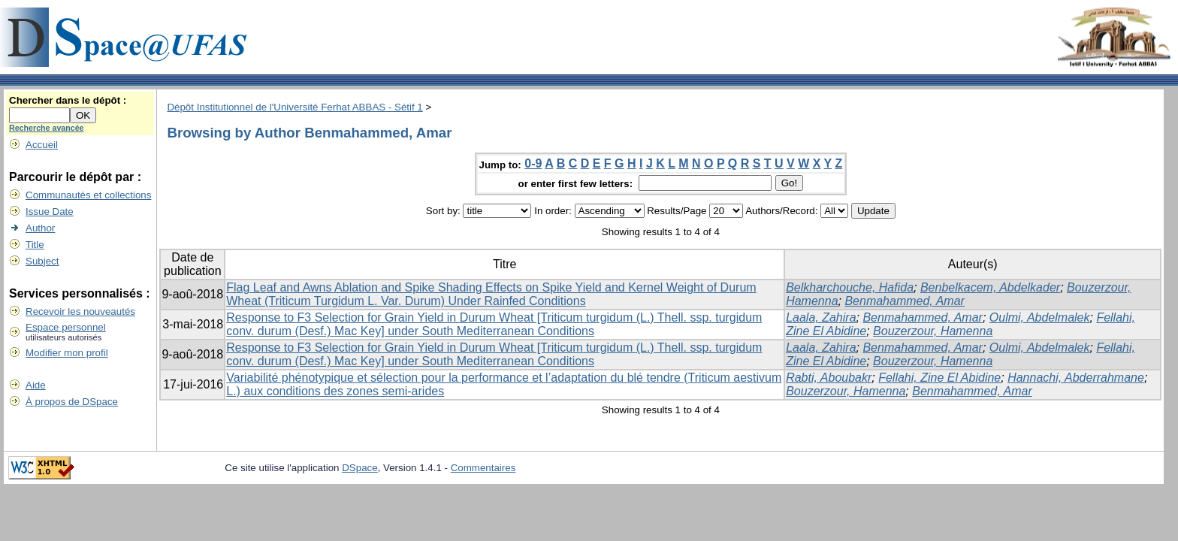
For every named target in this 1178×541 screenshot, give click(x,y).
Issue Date (50, 211)
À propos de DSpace (72, 401)
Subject (42, 261)
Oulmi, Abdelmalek (1039, 317)
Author (40, 228)
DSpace (359, 467)
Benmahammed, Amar (904, 301)
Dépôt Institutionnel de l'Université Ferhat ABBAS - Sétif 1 (294, 107)
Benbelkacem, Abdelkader (990, 287)
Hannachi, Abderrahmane (1075, 377)
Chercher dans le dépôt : (67, 100)
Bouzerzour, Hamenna (932, 331)
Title (35, 244)
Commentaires (483, 467)
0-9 (533, 163)
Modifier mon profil (67, 352)
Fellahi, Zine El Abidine (939, 377)
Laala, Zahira (821, 317)
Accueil (42, 144)
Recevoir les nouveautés (80, 311)
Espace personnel (66, 327)
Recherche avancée (46, 127)
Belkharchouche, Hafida (850, 287)
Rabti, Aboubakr (828, 377)
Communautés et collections (88, 195)
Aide (36, 385)
